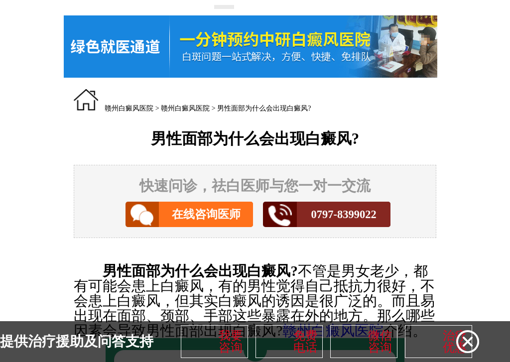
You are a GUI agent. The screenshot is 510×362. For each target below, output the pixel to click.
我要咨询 (231, 341)
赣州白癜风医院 (129, 108)
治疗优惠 (455, 341)
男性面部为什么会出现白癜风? (264, 108)
